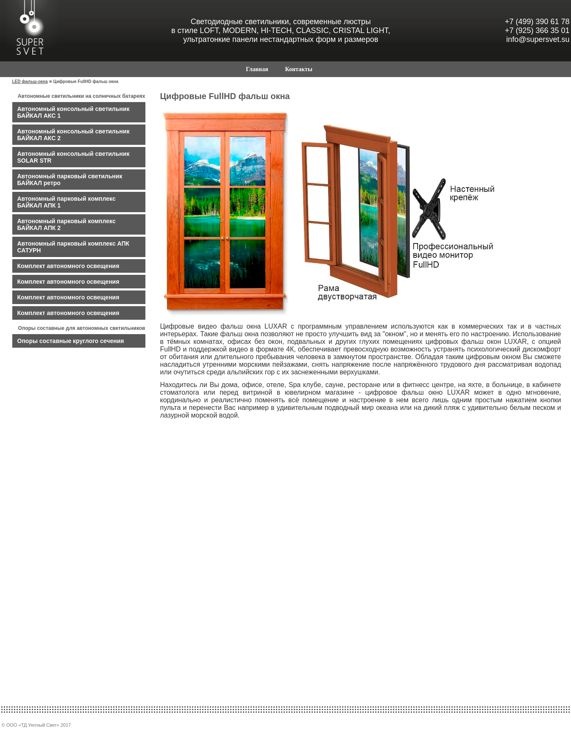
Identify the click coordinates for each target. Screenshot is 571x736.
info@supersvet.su (537, 39)
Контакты (298, 69)
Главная (257, 69)
